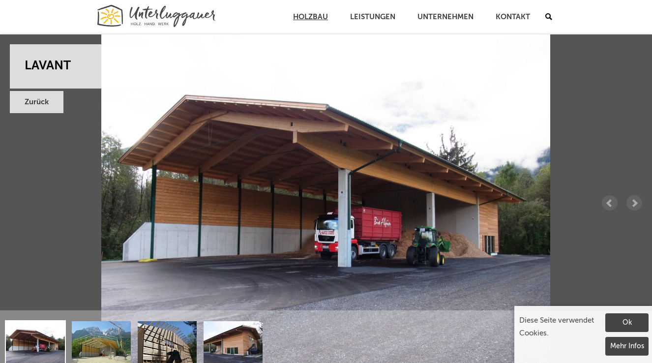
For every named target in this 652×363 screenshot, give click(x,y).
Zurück (37, 102)
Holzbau (310, 17)
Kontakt (513, 17)
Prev (610, 203)
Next (634, 203)
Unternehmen (445, 17)
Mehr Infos (627, 346)
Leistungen (372, 17)
